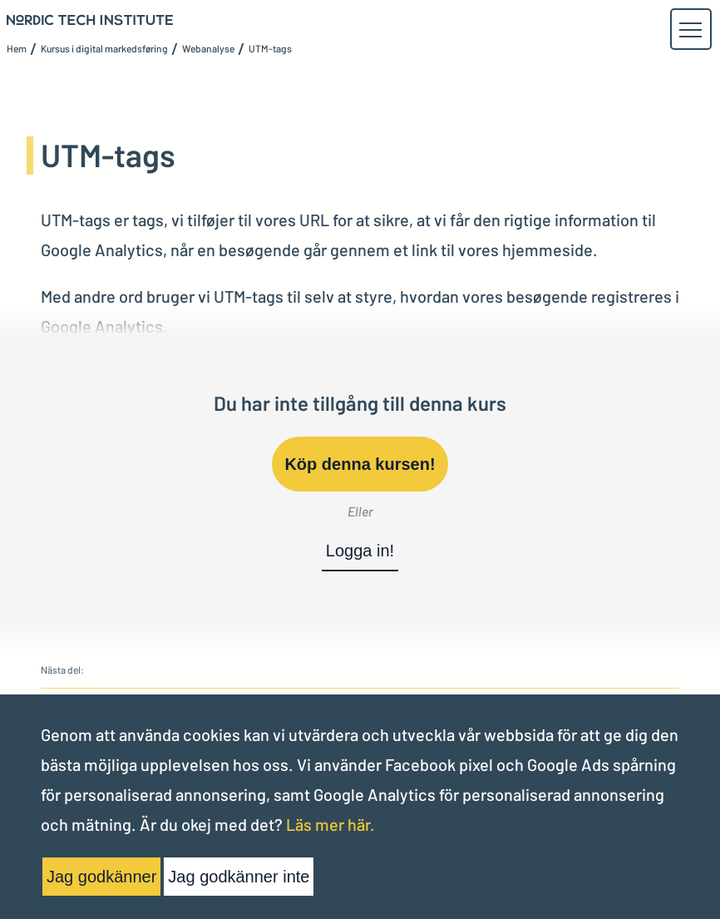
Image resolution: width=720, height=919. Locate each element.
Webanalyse (208, 48)
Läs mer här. (330, 824)
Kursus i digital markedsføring (104, 48)
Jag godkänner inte (238, 876)
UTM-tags (270, 48)
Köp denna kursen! (359, 464)
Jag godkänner (101, 876)
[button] (690, 30)
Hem (17, 48)
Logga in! (360, 550)
